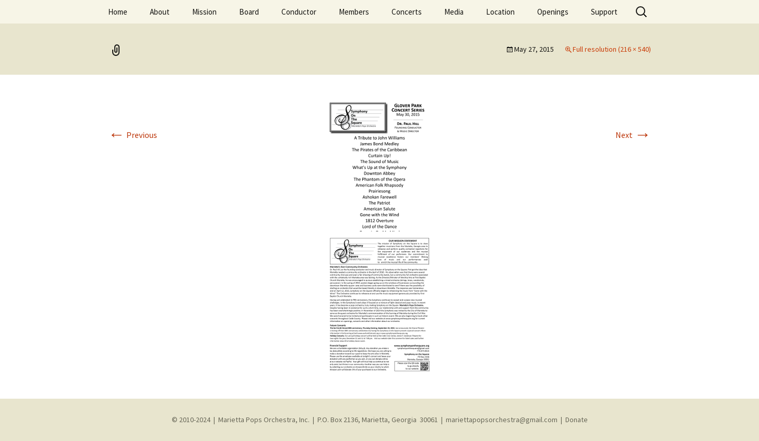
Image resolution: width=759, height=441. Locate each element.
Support (604, 12)
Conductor (298, 12)
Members (354, 12)
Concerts (407, 12)
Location (500, 12)
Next (633, 135)
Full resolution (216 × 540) (612, 49)
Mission (204, 12)
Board (249, 12)
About (160, 12)
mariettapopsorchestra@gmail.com (502, 419)
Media (454, 12)
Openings (552, 12)
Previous (132, 135)
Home (117, 12)
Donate (576, 419)
